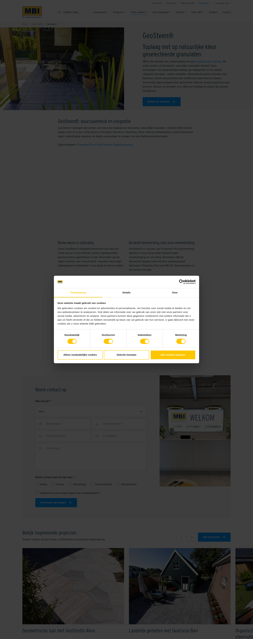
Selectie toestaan (127, 354)
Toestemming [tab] (78, 292)
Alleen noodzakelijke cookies (80, 354)
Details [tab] (126, 292)
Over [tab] (175, 292)
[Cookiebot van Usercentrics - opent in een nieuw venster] (181, 282)
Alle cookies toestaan (173, 354)
